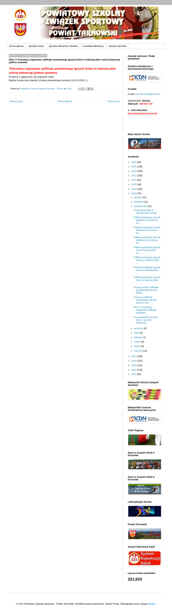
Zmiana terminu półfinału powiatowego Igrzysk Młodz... (146, 290)
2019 (134, 189)
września (139, 328)
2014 (134, 369)
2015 (134, 365)
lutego (137, 346)
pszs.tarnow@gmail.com (147, 94)
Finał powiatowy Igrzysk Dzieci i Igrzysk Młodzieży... (146, 320)
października (141, 206)
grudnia (138, 197)
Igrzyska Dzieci (36, 46)
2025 (134, 162)
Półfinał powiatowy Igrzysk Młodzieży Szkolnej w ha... (147, 220)
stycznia (138, 350)
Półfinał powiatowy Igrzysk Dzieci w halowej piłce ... (147, 270)
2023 (134, 171)
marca (137, 341)
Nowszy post (16, 101)
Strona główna (16, 46)
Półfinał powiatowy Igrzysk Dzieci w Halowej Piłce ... (147, 260)
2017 (134, 356)
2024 (134, 166)
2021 (134, 180)
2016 (134, 360)
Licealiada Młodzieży (93, 46)
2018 (134, 193)
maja (137, 332)
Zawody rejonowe (118, 46)
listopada (139, 201)
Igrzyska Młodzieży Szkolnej (63, 46)
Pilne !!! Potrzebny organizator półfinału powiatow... (145, 310)
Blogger (151, 603)
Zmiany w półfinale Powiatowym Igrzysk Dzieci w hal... (145, 300)
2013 (134, 374)
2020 (134, 184)
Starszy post (113, 101)
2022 (134, 175)
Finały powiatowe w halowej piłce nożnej (145, 211)
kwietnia (138, 337)
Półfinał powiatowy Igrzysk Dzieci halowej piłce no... (147, 250)
